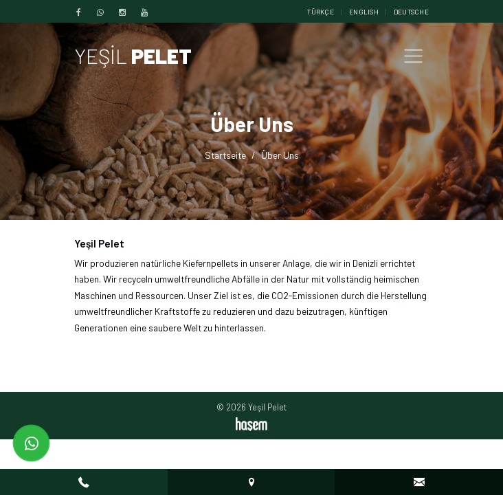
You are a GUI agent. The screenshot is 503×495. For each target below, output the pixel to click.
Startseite (225, 155)
